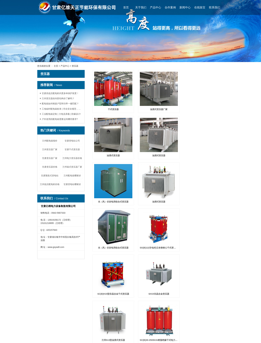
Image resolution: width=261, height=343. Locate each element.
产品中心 (155, 7)
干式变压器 (113, 109)
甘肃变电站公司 (72, 140)
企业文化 (42, 333)
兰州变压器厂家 (49, 149)
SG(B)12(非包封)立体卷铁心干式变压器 (158, 201)
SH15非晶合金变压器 (113, 247)
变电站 (67, 337)
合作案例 (170, 7)
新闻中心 (185, 7)
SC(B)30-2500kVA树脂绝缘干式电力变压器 (203, 247)
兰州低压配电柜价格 (50, 184)
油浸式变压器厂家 (158, 109)
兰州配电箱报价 (49, 140)
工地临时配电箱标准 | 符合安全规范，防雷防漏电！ (62, 109)
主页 (56, 66)
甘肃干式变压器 (72, 149)
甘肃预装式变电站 (49, 175)
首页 (126, 7)
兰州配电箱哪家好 (72, 175)
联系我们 (214, 7)
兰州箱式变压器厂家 (72, 167)
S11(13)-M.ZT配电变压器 (113, 294)
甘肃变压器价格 (49, 167)
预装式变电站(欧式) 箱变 (158, 294)
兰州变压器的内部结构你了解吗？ (58, 98)
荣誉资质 (42, 337)
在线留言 (199, 7)
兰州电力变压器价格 (72, 158)
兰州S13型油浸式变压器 (158, 247)
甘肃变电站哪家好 (72, 184)
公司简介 (42, 328)
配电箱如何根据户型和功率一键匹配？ (60, 103)
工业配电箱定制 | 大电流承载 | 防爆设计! (61, 114)
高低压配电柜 (70, 333)
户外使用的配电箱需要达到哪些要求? (60, 119)
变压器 (75, 66)
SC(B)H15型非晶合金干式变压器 (203, 201)
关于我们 (140, 7)
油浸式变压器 (203, 109)
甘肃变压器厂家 (49, 158)
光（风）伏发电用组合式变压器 (158, 155)
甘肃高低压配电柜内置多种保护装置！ (60, 93)
